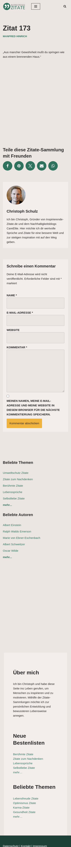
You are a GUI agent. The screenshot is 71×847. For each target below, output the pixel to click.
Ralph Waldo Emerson (17, 531)
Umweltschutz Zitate (15, 472)
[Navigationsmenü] (35, 6)
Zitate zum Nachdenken (18, 479)
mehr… (13, 756)
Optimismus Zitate (20, 787)
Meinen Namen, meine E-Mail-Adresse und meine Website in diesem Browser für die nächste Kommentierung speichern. (33, 407)
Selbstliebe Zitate (14, 498)
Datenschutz (11, 830)
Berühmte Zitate (13, 485)
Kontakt (26, 830)
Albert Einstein (12, 525)
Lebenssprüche (12, 492)
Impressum (40, 830)
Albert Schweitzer (14, 544)
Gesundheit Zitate (20, 796)
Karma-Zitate (17, 791)
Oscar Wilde (10, 550)
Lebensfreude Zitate (21, 782)
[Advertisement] (35, 100)
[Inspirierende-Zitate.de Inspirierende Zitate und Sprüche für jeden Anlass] (14, 6)
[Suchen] (64, 6)
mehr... (7, 504)
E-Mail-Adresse (20, 312)
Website (13, 330)
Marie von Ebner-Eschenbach (21, 537)
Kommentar (17, 347)
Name (12, 295)
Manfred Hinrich (15, 36)
